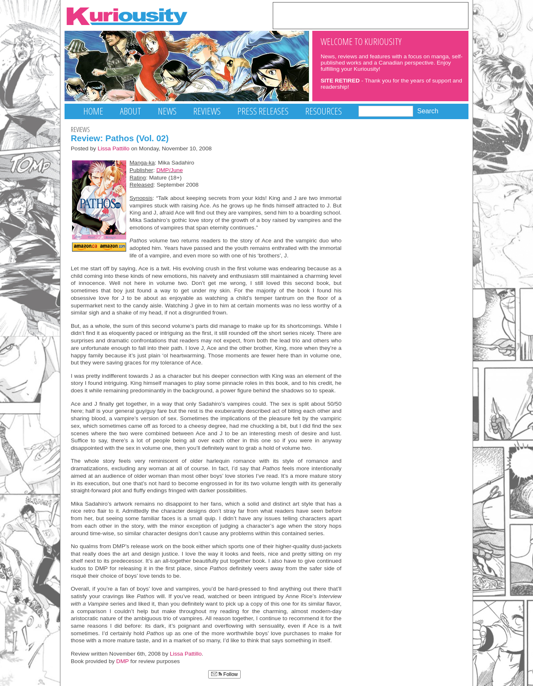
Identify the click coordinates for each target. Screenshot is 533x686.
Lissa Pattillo (113, 148)
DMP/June (169, 170)
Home (93, 111)
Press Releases (263, 111)
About (130, 111)
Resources (323, 111)
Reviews (207, 111)
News (167, 111)
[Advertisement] (370, 14)
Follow (224, 674)
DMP (122, 661)
